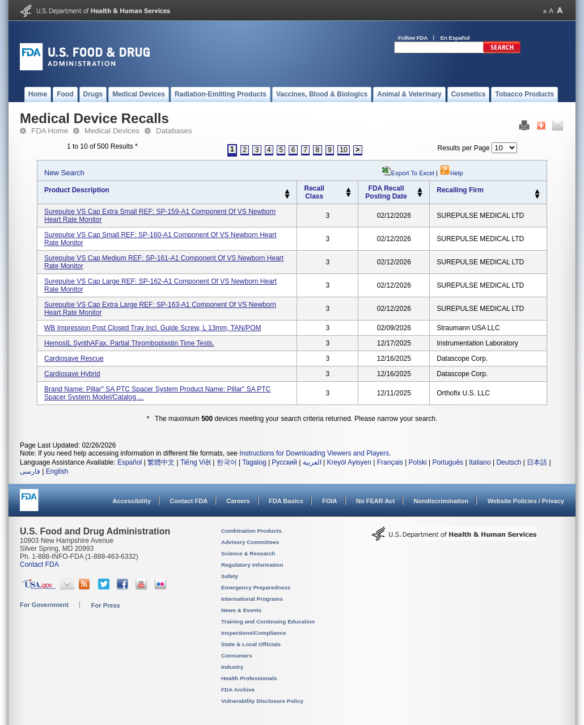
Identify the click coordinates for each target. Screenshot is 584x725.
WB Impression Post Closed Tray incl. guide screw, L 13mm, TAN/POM (152, 328)
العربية (312, 462)
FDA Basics (286, 501)
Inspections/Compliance (253, 633)
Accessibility (132, 501)
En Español (455, 38)
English (57, 471)
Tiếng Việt (195, 462)
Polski (418, 462)
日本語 (537, 462)
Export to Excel (412, 173)
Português (447, 462)
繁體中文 (161, 462)
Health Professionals (249, 678)
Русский (284, 462)
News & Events (241, 610)
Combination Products (251, 531)
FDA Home (49, 131)
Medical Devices (111, 131)
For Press (105, 605)
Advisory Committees (250, 542)
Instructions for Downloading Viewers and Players (314, 453)
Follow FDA (413, 38)
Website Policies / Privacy (526, 501)
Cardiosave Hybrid (72, 374)
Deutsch (508, 462)
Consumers (236, 655)
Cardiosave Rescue (74, 358)
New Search (64, 172)
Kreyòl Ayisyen (349, 462)
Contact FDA (189, 501)
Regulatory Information (252, 565)
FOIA (329, 501)
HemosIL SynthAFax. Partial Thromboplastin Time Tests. (129, 343)
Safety (229, 576)
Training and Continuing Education (268, 621)
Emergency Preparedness (255, 587)
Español (129, 462)
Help (451, 173)
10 (343, 150)
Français (390, 462)
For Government (44, 604)
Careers (238, 501)
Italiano (480, 462)
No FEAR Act (375, 501)
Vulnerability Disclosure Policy (262, 701)
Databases (174, 131)
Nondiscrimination (441, 501)
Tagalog (254, 462)
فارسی (30, 471)
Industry (232, 667)
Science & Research (248, 553)
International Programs (252, 599)
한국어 (227, 462)
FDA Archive (238, 689)
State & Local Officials (251, 644)
